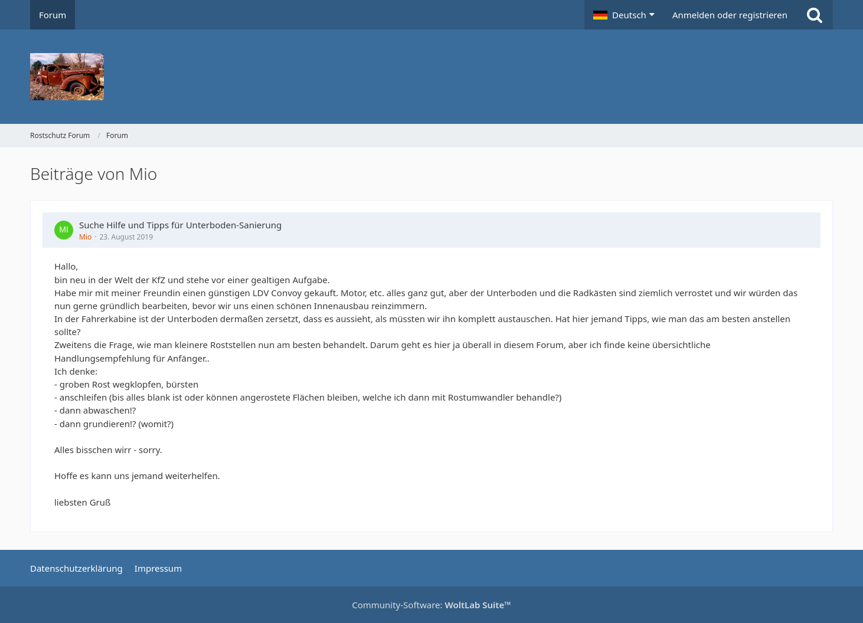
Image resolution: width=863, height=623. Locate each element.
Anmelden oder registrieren (729, 15)
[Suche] (814, 14)
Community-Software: (431, 605)
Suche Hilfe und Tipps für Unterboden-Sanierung (180, 225)
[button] (623, 14)
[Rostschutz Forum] (431, 76)
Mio (85, 237)
